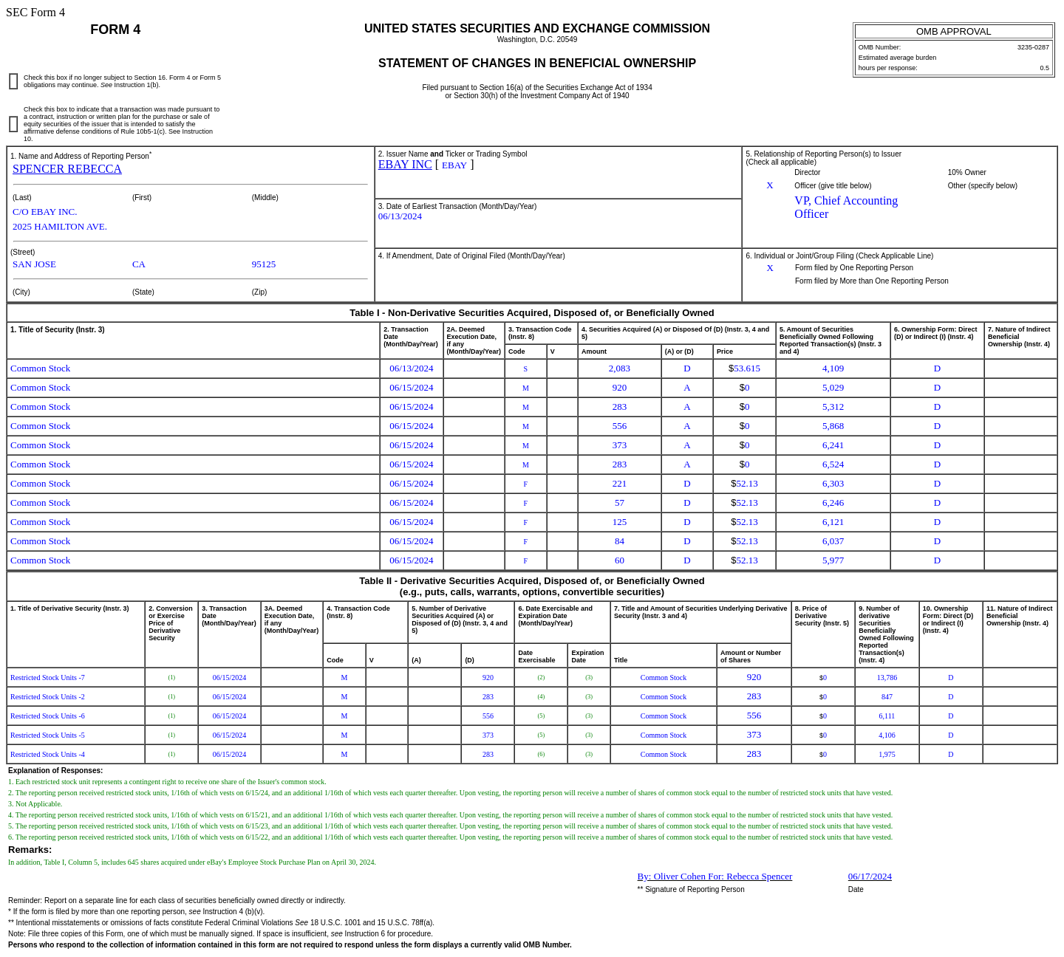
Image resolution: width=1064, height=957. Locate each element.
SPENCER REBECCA (67, 168)
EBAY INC (405, 164)
